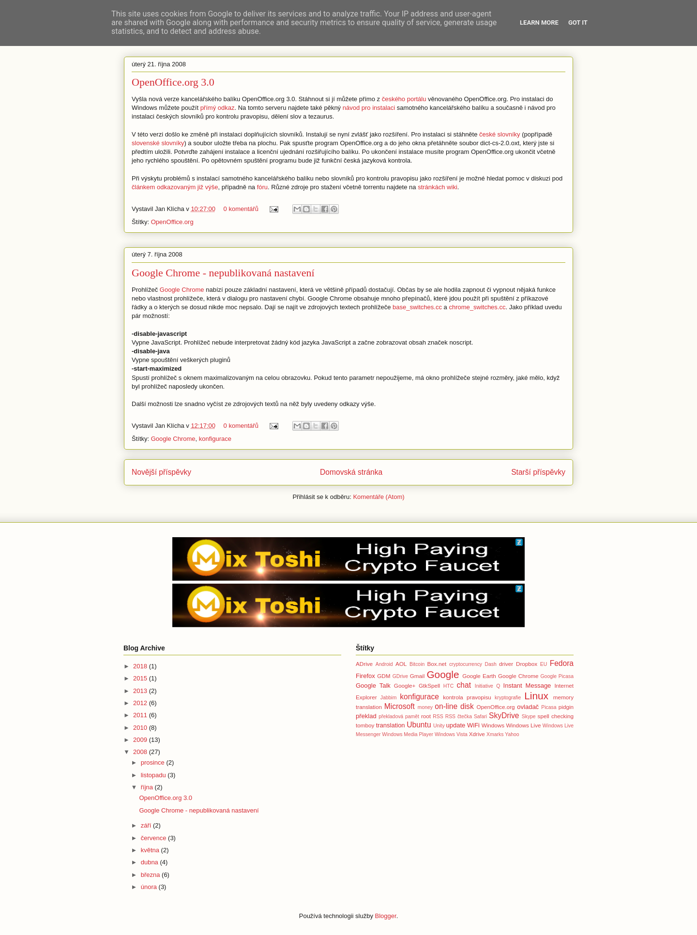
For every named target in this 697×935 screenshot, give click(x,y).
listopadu (154, 775)
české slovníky (499, 134)
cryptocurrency (465, 664)
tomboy (365, 725)
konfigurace (215, 438)
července (154, 838)
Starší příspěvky (538, 472)
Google (442, 674)
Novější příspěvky (161, 472)
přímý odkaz (217, 107)
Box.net (437, 664)
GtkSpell (429, 685)
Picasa (548, 707)
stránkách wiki (437, 187)
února (150, 886)
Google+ (405, 685)
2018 (141, 666)
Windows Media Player (407, 734)
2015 (141, 678)
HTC (448, 686)
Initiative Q (487, 686)
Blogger (385, 916)
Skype (529, 716)
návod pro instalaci (369, 107)
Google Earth (479, 676)
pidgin (566, 707)
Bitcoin (416, 664)
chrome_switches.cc (477, 307)
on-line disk (454, 706)
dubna (150, 862)
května (151, 850)
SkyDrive (504, 715)
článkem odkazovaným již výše (175, 187)
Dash (490, 664)
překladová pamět (399, 716)
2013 (141, 690)
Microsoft (399, 706)
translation (390, 725)
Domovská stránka (351, 472)
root (426, 716)
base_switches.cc (417, 307)
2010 (141, 727)
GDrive (400, 676)
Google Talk (373, 685)
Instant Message (527, 685)
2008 (141, 751)
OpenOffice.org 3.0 (173, 82)
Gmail (417, 676)
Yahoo (512, 734)
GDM (383, 676)
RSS (438, 716)
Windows (493, 725)
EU (543, 664)
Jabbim (388, 697)
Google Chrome (182, 289)
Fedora (562, 663)
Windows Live (523, 725)
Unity (439, 725)
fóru (262, 187)
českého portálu (404, 99)
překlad (366, 716)
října (148, 787)
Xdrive (477, 734)
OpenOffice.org (172, 222)
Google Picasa (557, 676)
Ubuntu (419, 725)
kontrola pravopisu (467, 697)
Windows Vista (451, 734)
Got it (578, 22)
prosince (154, 762)
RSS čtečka (458, 716)
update (456, 725)
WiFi (473, 725)
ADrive (364, 664)
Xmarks (494, 734)
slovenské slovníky (158, 143)
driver (506, 664)
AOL (401, 664)
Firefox (365, 675)
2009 (141, 739)
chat (464, 685)
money (425, 707)
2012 (141, 703)
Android (384, 664)
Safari (480, 716)
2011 (141, 715)
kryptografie (508, 697)
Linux (536, 695)
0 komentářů (241, 208)
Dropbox (526, 664)
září (147, 825)
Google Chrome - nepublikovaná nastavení (223, 273)
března (151, 874)
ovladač (528, 706)
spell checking (556, 716)
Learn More (539, 22)
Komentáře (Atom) (378, 496)
